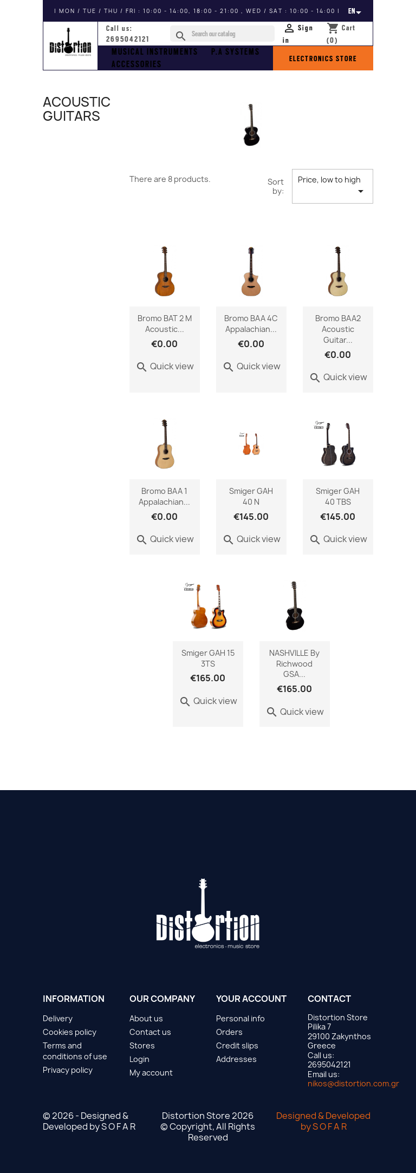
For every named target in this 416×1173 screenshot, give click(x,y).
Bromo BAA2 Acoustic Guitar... (338, 329)
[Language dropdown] (356, 10)
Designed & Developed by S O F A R (323, 1121)
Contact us (150, 1032)
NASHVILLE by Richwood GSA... (294, 664)
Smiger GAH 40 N (251, 496)
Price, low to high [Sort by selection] (332, 186)
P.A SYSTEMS (235, 52)
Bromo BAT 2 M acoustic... (165, 323)
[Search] (222, 33)
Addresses (236, 1059)
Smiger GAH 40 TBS (338, 496)
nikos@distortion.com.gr (353, 1083)
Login (139, 1059)
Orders (229, 1032)
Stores (142, 1045)
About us (146, 1018)
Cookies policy (69, 1032)
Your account (251, 999)
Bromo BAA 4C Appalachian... (251, 323)
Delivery (58, 1018)
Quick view (164, 366)
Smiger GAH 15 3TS (208, 658)
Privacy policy (68, 1070)
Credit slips (237, 1045)
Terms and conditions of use (75, 1050)
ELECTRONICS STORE (323, 58)
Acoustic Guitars (76, 109)
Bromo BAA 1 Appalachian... (164, 496)
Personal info (240, 1018)
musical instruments (155, 52)
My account (151, 1072)
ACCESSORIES (137, 64)
